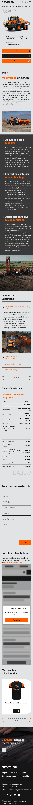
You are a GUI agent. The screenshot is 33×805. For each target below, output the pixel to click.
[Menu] (30, 2)
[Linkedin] (15, 794)
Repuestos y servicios (10, 776)
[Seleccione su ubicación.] (22, 2)
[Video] (16, 273)
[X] (11, 794)
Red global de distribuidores (12, 562)
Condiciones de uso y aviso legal (12, 784)
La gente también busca (23, 790)
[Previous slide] (2, 377)
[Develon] (8, 2)
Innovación (25, 776)
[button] (14, 377)
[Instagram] (7, 794)
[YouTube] (18, 794)
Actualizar (16, 620)
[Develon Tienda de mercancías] (4, 750)
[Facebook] (3, 794)
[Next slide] (28, 23)
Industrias (14, 773)
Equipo (23, 773)
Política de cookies (7, 790)
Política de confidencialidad (10, 787)
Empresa (5, 773)
